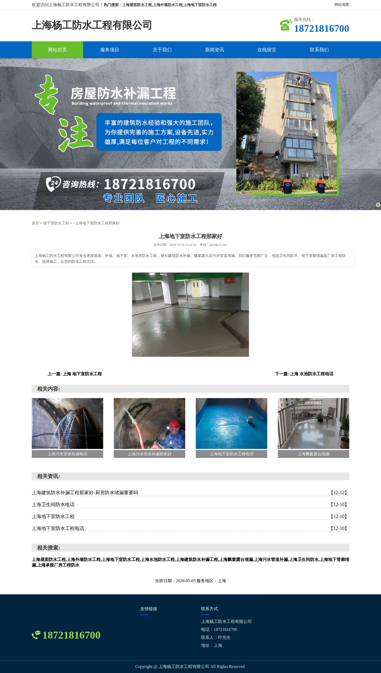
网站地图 (341, 5)
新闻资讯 (214, 49)
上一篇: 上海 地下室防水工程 (75, 374)
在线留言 (266, 49)
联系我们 (319, 49)
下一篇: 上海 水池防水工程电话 (304, 374)
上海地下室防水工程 (190, 516)
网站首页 (57, 49)
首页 (35, 223)
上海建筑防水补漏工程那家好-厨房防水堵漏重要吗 (190, 492)
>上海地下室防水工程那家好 (96, 223)
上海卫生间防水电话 (190, 504)
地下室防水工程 (56, 223)
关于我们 (162, 49)
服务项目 (109, 49)
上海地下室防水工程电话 (190, 528)
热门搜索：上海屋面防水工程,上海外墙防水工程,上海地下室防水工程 (160, 5)
